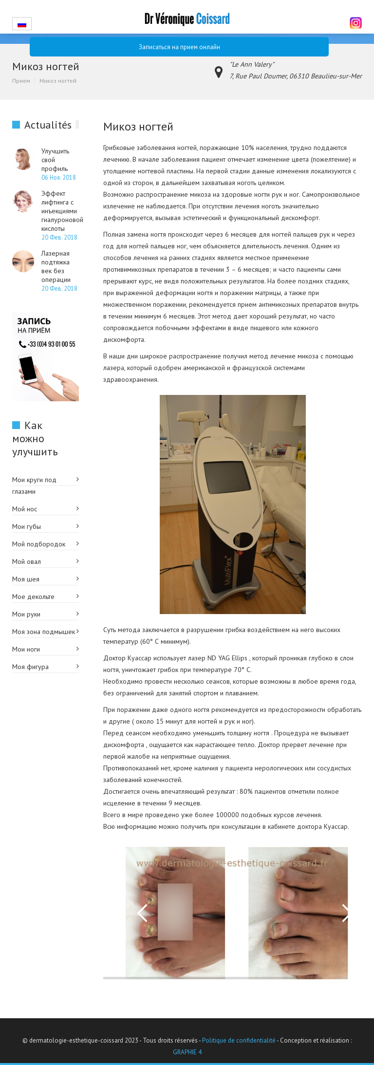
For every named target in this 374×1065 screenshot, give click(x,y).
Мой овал (26, 561)
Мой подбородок (38, 544)
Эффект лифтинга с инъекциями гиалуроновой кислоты (62, 211)
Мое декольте (33, 596)
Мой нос (24, 508)
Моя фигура (30, 666)
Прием (21, 80)
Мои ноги (26, 649)
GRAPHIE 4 (187, 1052)
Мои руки (26, 614)
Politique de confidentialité (239, 1040)
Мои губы (26, 526)
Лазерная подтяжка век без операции (56, 266)
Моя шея (25, 579)
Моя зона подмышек (43, 631)
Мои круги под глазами (34, 485)
